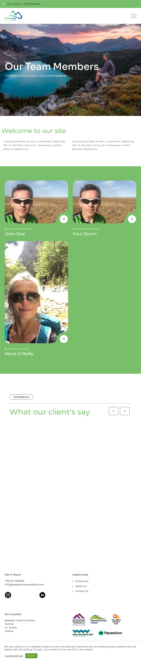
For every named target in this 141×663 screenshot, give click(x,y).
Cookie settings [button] (14, 655)
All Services (81, 581)
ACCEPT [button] (31, 655)
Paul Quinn (85, 233)
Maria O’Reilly (19, 353)
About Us (80, 586)
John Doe (15, 233)
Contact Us (81, 591)
